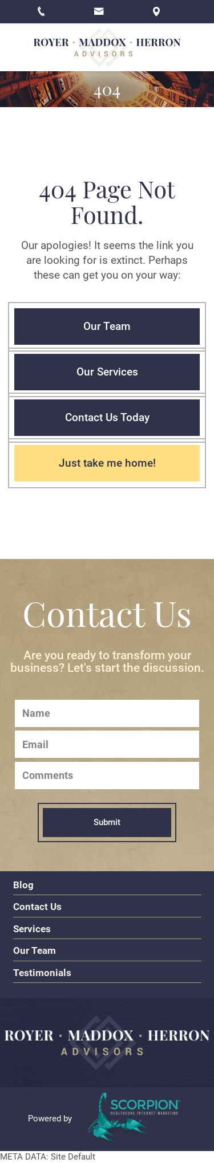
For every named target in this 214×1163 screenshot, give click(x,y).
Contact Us (37, 906)
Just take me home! (107, 463)
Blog (23, 885)
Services (32, 929)
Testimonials (42, 972)
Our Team (107, 326)
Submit (107, 822)
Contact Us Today (107, 417)
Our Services (107, 372)
